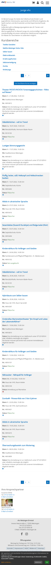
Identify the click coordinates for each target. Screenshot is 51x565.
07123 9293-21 (9, 509)
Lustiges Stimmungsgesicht (13, 145)
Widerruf (33, 548)
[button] (38, 3)
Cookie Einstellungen (34, 551)
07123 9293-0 (27, 525)
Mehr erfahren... (6, 562)
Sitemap (41, 548)
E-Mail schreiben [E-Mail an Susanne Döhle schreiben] (7, 497)
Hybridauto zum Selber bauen (15, 295)
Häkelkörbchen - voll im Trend (15, 122)
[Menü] (47, 3)
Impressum (19, 548)
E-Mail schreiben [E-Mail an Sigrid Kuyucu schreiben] (7, 511)
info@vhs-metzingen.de (28, 529)
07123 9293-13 (9, 495)
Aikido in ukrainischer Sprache (15, 201)
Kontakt (10, 548)
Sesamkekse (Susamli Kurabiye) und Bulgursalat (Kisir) (25, 225)
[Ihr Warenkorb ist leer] (33, 3)
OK (47, 562)
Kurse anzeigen (25, 83)
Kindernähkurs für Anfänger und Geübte (19, 248)
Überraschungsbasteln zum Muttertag (18, 445)
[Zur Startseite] (8, 2)
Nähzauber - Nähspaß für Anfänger (17, 375)
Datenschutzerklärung (18, 551)
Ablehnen (38, 562)
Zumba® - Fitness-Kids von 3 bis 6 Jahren (19, 398)
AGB (26, 548)
